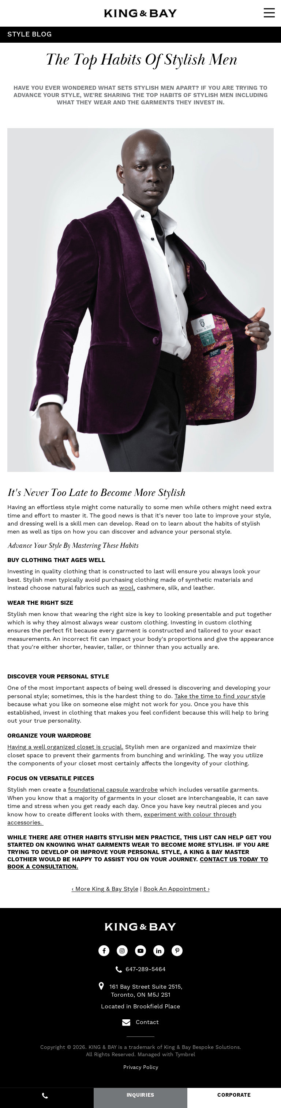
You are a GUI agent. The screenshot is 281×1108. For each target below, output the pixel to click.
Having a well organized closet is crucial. (65, 747)
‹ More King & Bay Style (105, 889)
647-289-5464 (145, 969)
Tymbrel (185, 1054)
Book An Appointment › (176, 889)
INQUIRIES (140, 1095)
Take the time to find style (220, 696)
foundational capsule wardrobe (113, 789)
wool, (127, 588)
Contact (140, 1022)
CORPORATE (234, 1095)
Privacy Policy (140, 1067)
